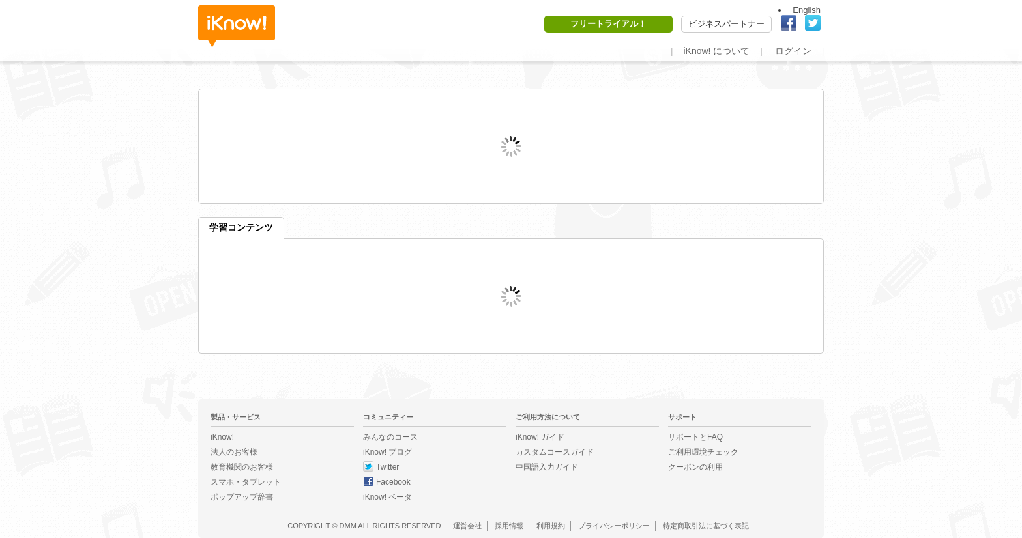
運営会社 (467, 526)
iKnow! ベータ (387, 497)
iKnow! (236, 26)
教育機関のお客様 (242, 467)
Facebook (393, 482)
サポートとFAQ (695, 437)
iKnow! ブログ (387, 452)
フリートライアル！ (608, 24)
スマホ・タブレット (246, 482)
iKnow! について (716, 51)
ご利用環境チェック (703, 452)
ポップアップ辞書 (242, 497)
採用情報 (509, 526)
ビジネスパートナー (726, 24)
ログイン (793, 51)
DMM (348, 526)
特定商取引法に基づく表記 (706, 526)
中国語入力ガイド (547, 467)
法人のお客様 (234, 452)
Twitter (387, 467)
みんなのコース (390, 437)
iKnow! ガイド (540, 437)
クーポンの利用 (695, 467)
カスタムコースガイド (555, 452)
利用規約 (550, 526)
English (807, 10)
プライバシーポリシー (614, 526)
